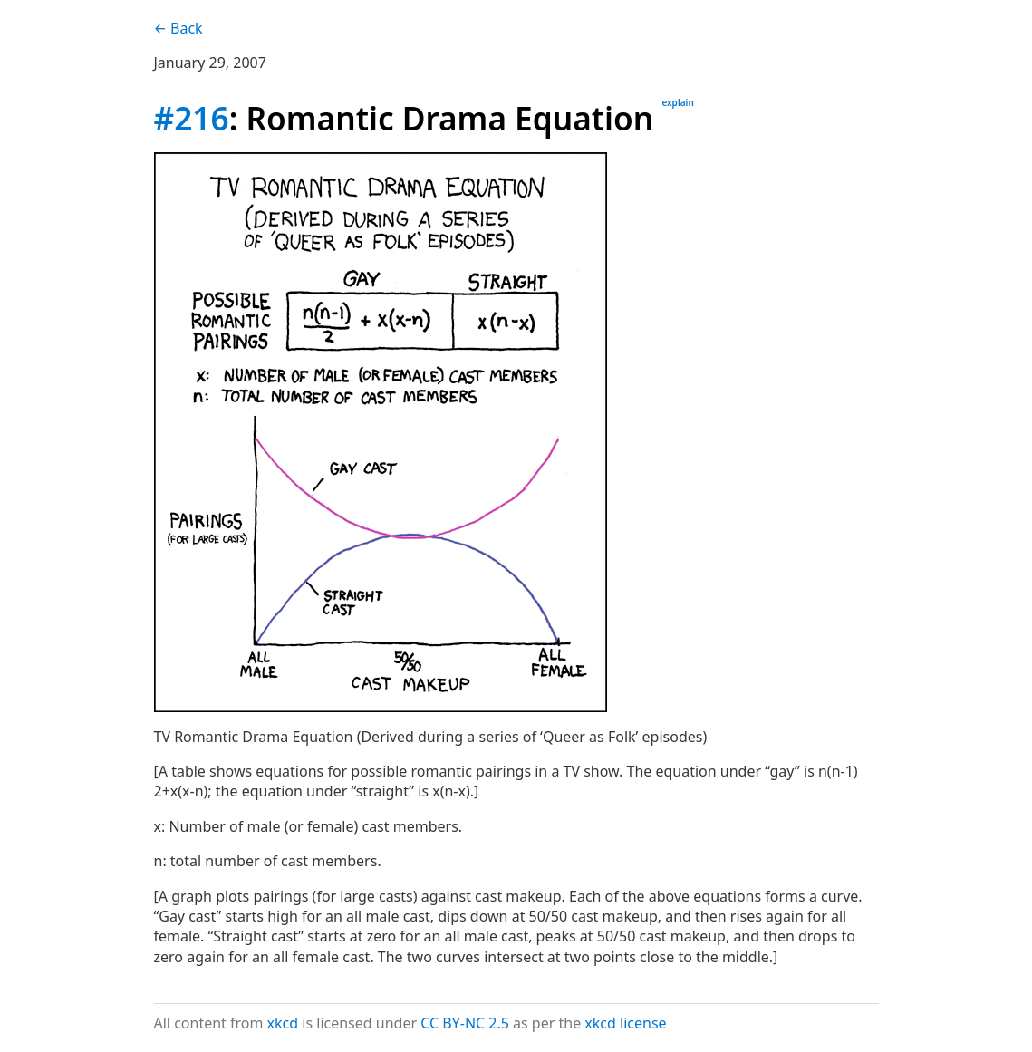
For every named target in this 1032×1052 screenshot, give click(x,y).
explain (677, 102)
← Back (178, 28)
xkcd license (625, 1023)
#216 (191, 118)
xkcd (283, 1023)
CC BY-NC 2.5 (464, 1023)
